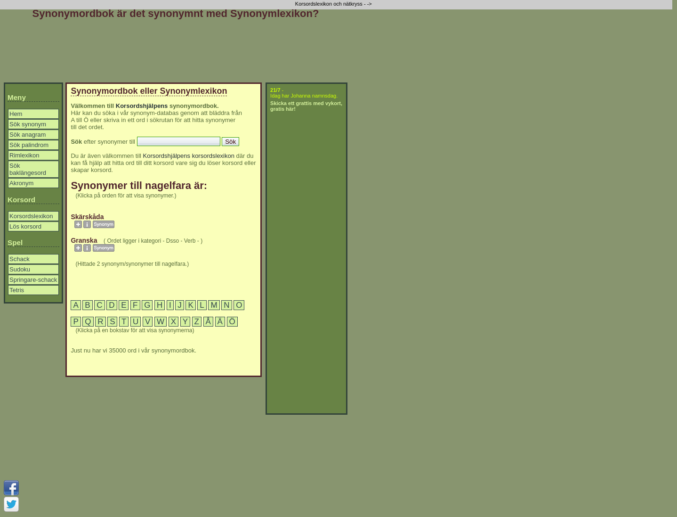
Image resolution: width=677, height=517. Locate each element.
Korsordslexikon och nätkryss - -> (334, 4)
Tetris (16, 290)
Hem (15, 113)
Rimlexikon (24, 155)
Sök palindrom (28, 144)
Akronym (21, 183)
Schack (19, 259)
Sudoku (19, 269)
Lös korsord (25, 226)
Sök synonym (27, 124)
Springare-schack (33, 279)
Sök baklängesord (27, 169)
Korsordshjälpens (142, 105)
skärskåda (87, 217)
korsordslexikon (213, 155)
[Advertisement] (175, 53)
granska (84, 240)
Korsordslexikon (31, 216)
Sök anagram (27, 134)
